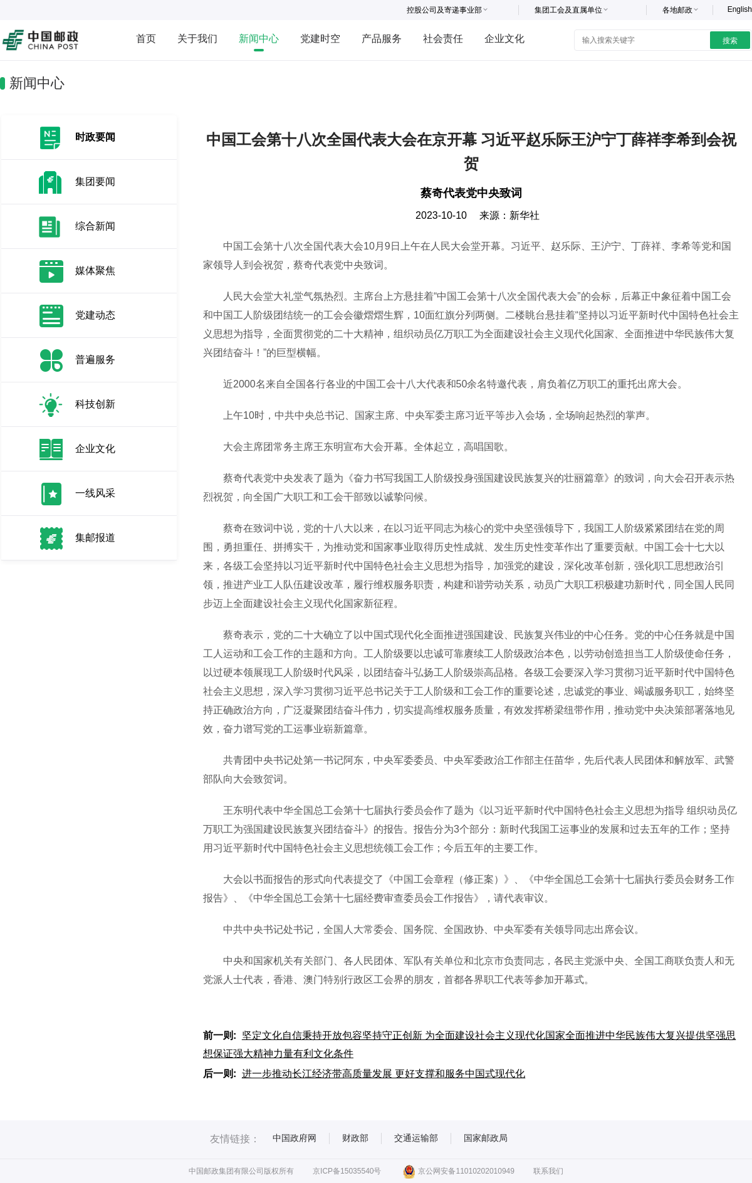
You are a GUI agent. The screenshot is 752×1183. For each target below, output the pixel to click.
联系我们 (548, 1171)
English (740, 9)
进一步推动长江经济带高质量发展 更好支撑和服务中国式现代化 (383, 1073)
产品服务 (382, 38)
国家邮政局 (486, 1138)
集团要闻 (95, 181)
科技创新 (95, 404)
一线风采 (95, 493)
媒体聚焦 (95, 270)
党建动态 (95, 315)
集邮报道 (95, 537)
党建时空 (320, 38)
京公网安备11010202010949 (458, 1171)
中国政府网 (294, 1138)
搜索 (730, 40)
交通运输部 (416, 1138)
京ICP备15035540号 (347, 1171)
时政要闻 (95, 137)
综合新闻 (95, 226)
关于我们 (197, 38)
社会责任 (443, 38)
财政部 (355, 1138)
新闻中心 (259, 38)
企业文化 (504, 38)
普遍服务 (95, 359)
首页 (146, 38)
